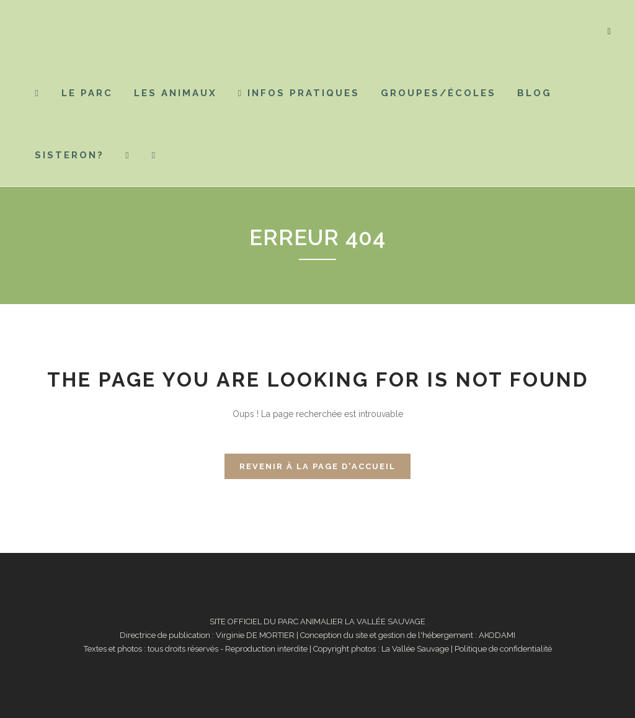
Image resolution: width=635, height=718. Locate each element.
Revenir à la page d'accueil (317, 466)
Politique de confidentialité (503, 648)
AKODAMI (497, 635)
